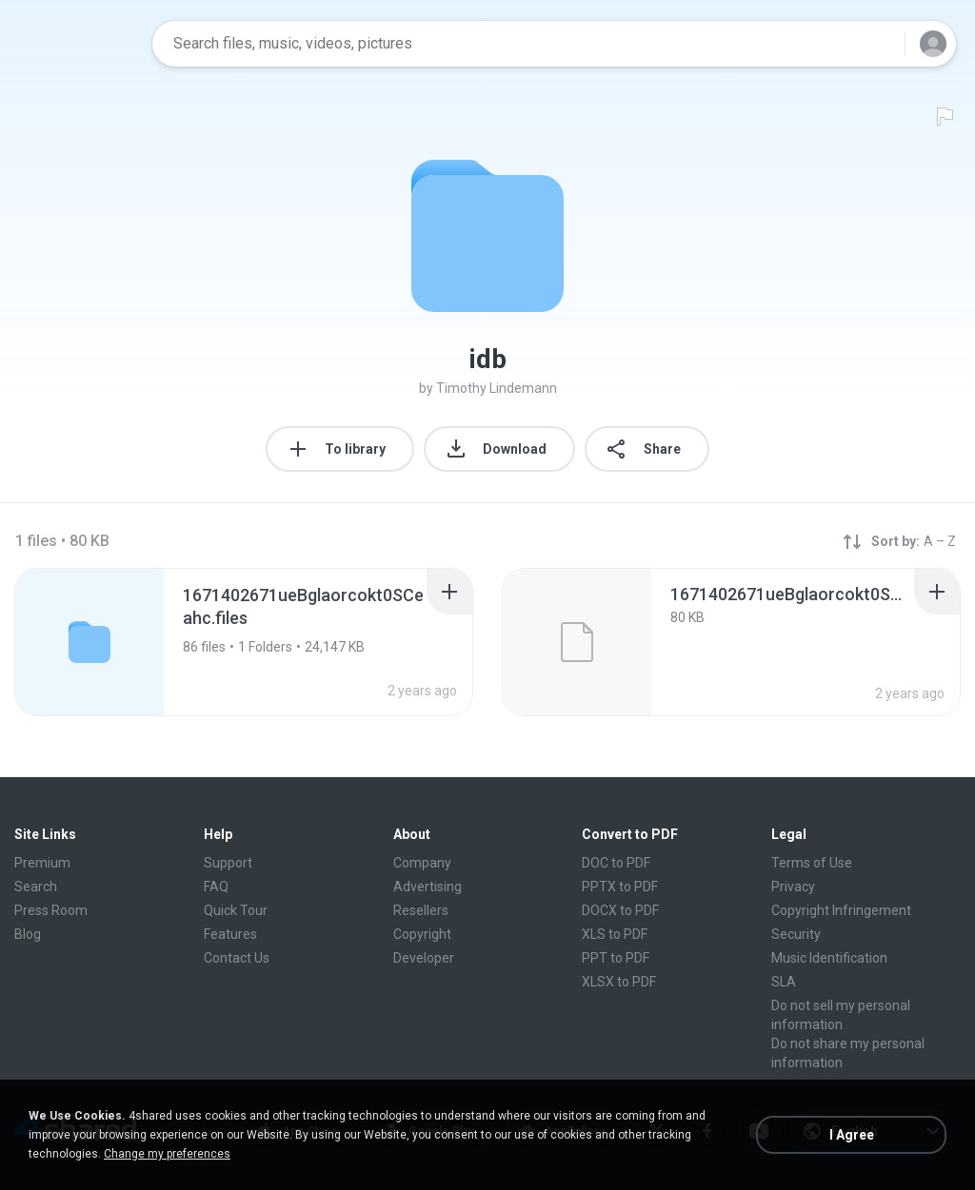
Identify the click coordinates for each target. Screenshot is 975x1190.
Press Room (51, 910)
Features (230, 934)
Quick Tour (236, 910)
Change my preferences (167, 1154)
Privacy (793, 886)
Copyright (422, 934)
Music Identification (829, 958)
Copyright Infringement (841, 910)
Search (35, 886)
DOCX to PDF (620, 910)
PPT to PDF (615, 958)
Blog (27, 934)
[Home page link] (77, 43)
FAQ (216, 886)
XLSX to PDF (619, 981)
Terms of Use (811, 862)
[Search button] (879, 44)
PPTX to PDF (620, 886)
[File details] (577, 642)
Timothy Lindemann (496, 388)
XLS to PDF (614, 934)
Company (422, 862)
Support (228, 862)
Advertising (427, 886)
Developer (423, 958)
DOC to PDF (616, 862)
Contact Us (236, 958)
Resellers (420, 910)
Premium (42, 862)
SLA (783, 981)
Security (796, 934)
